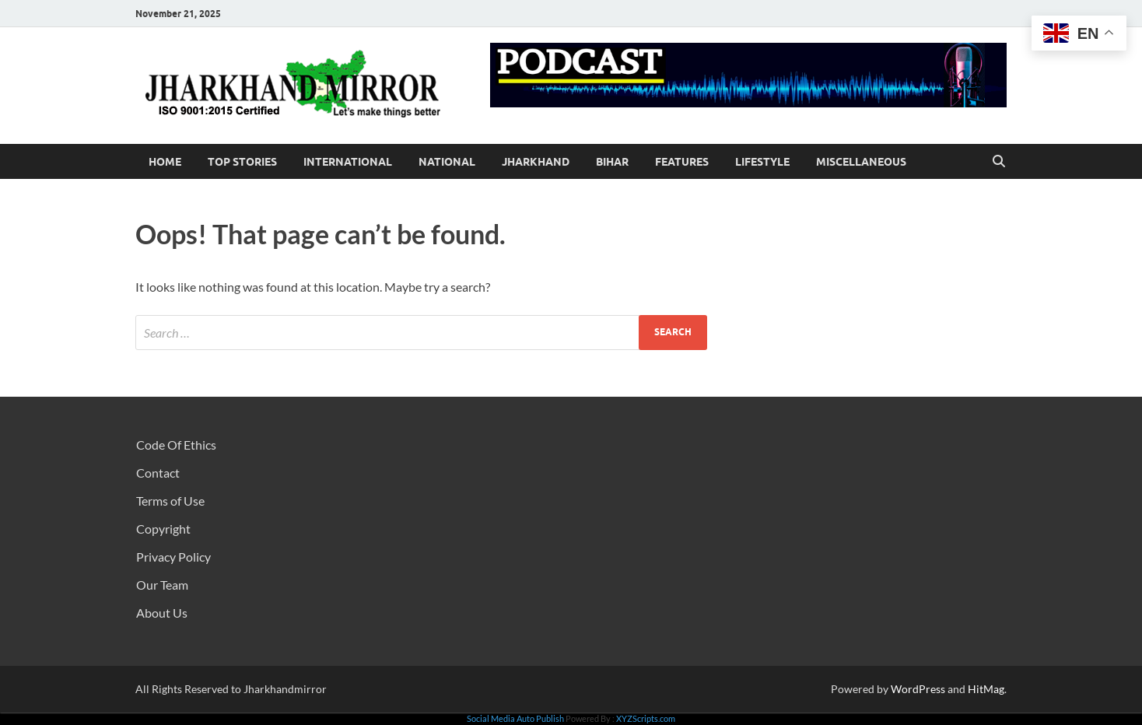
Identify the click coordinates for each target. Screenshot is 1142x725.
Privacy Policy (173, 556)
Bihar (612, 162)
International (347, 162)
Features (682, 162)
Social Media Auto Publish (515, 718)
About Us (161, 612)
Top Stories (242, 162)
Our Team (162, 584)
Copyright (163, 528)
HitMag (986, 688)
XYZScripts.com (645, 718)
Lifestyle (762, 162)
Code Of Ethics (176, 444)
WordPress (918, 688)
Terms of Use (170, 500)
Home (165, 162)
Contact (158, 472)
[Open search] (999, 162)
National (447, 162)
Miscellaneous (861, 162)
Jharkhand (535, 162)
